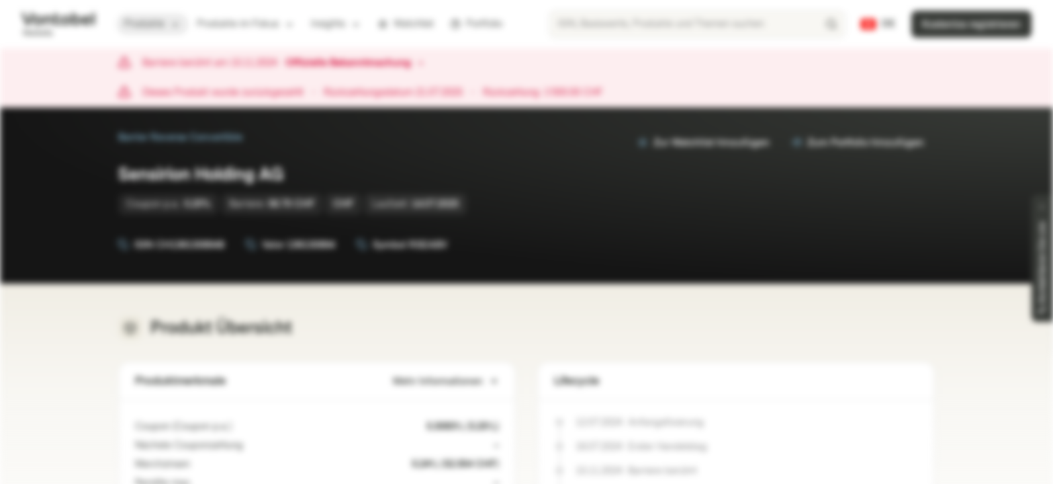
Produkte (152, 24)
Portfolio (476, 24)
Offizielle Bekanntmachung (354, 63)
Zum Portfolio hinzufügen (857, 143)
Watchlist (405, 24)
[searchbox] (697, 24)
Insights (336, 24)
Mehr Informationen (446, 381)
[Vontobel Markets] (58, 24)
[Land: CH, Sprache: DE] (878, 24)
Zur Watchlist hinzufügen (703, 143)
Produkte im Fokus (246, 24)
